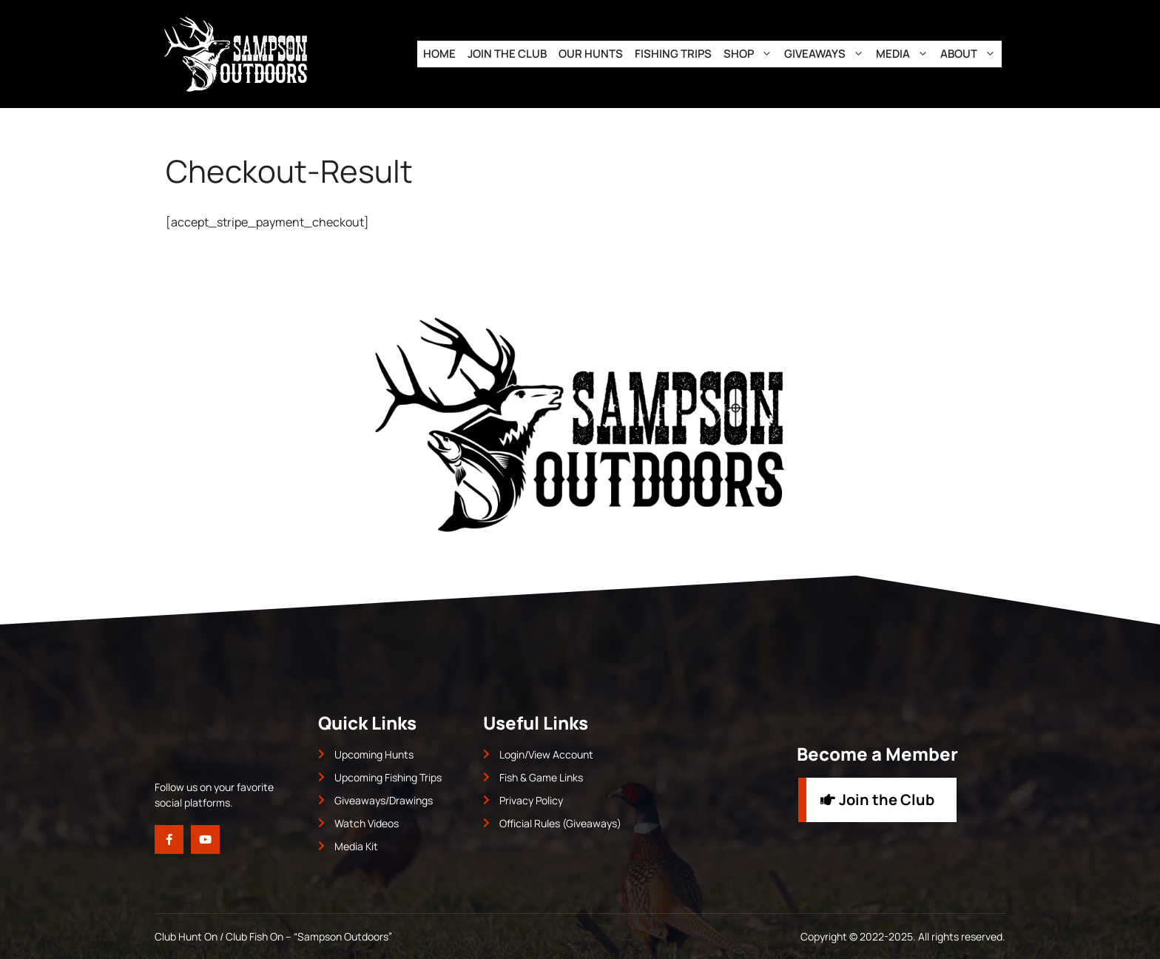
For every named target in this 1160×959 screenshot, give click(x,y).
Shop (751, 54)
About (971, 54)
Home (439, 53)
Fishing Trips (673, 53)
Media (905, 54)
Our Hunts (591, 53)
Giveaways (827, 54)
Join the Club (507, 53)
